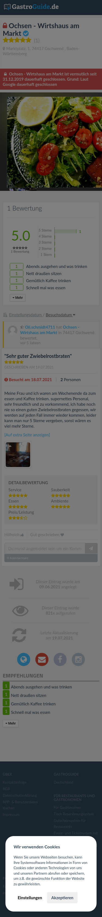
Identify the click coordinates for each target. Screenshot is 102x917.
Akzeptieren (62, 897)
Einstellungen (30, 897)
